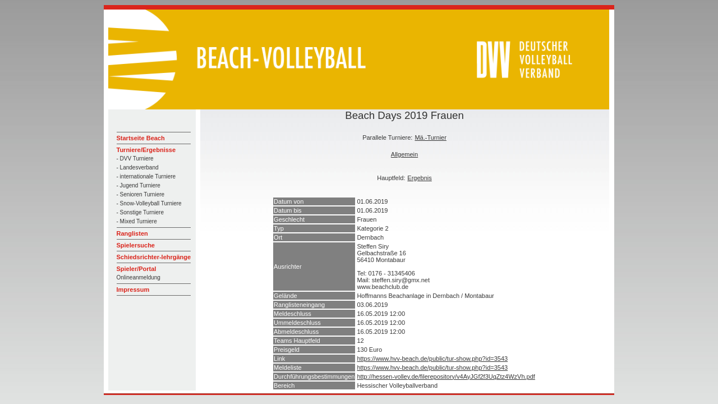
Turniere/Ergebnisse (146, 149)
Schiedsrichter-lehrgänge (154, 257)
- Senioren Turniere (141, 194)
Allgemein (404, 154)
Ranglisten (132, 233)
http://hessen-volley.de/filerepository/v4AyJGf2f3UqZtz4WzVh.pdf (446, 376)
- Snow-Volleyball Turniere (149, 203)
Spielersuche (136, 245)
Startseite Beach (141, 138)
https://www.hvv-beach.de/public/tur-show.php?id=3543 (432, 358)
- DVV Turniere (135, 158)
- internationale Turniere (146, 176)
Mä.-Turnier (430, 137)
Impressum (133, 289)
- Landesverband (138, 167)
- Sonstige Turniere (140, 212)
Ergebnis (419, 178)
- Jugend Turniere (138, 185)
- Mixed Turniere (137, 221)
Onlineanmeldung (138, 277)
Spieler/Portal (137, 268)
